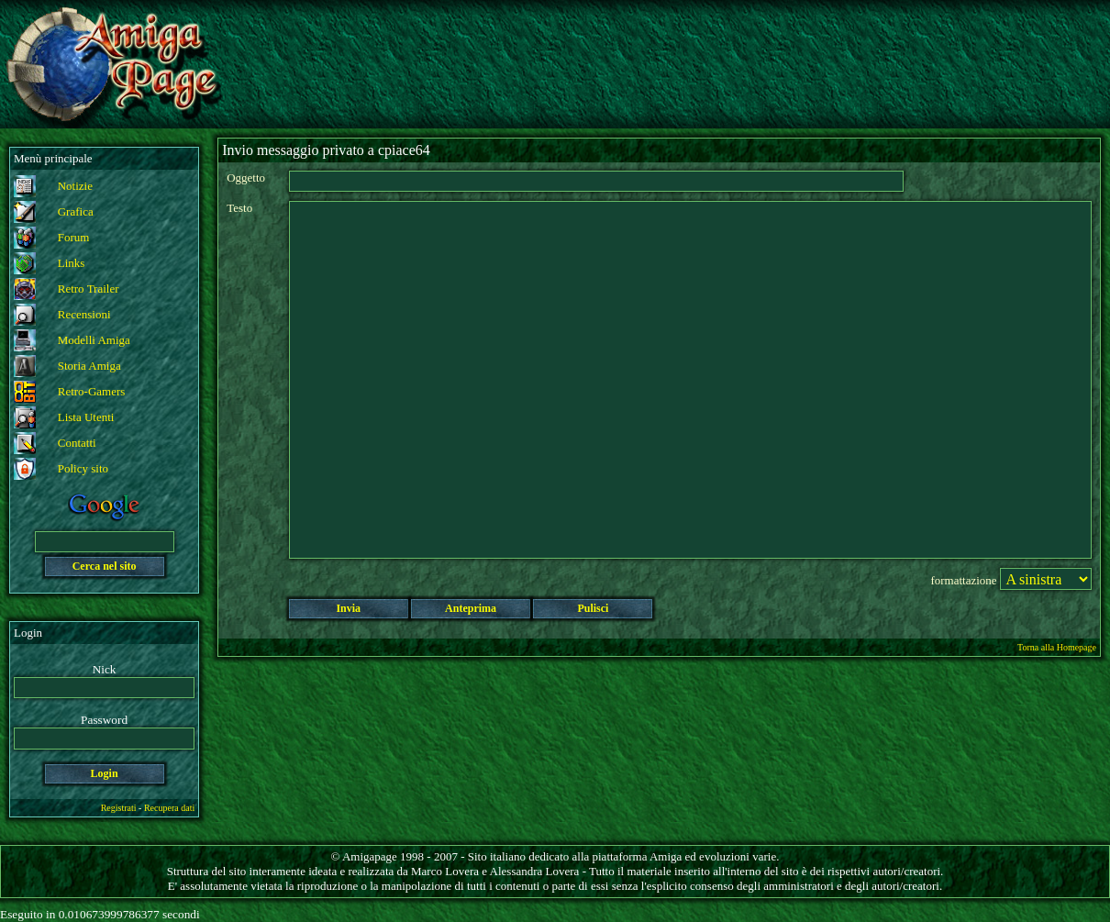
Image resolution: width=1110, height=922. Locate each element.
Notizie (75, 186)
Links (71, 263)
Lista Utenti (86, 417)
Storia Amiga (89, 365)
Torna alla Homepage (1056, 647)
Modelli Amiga (94, 340)
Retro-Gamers (92, 391)
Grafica (76, 211)
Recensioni (84, 314)
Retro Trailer (88, 288)
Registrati (119, 808)
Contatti (77, 443)
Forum (74, 237)
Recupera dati (169, 808)
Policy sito (83, 468)
